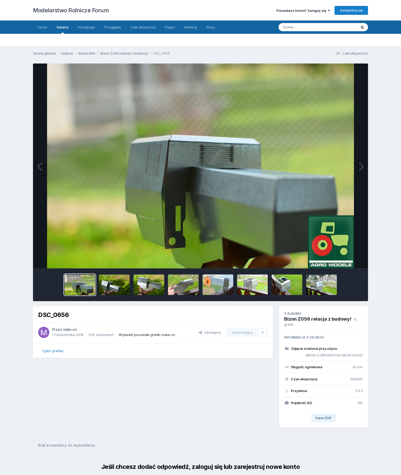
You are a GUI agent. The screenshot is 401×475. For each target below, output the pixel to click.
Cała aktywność (143, 27)
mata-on (70, 329)
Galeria (63, 29)
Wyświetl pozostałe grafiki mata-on (147, 335)
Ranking (190, 27)
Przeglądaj (112, 27)
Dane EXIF (324, 418)
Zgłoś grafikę (52, 351)
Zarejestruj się (351, 10)
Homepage (86, 27)
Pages (170, 27)
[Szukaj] (313, 27)
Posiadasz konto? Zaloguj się (303, 10)
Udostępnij (210, 332)
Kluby (210, 27)
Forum (42, 27)
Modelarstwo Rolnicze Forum (71, 10)
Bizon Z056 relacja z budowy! (317, 319)
